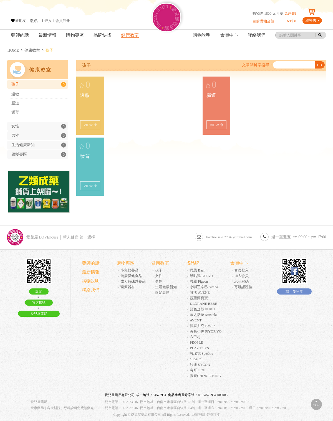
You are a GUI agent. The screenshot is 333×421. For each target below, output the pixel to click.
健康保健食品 (131, 276)
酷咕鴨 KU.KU (201, 276)
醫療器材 (127, 287)
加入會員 (241, 276)
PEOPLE (196, 342)
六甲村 (195, 337)
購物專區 (75, 35)
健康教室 (130, 35)
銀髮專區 (38, 154)
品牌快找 (102, 35)
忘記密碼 (241, 281)
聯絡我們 (257, 35)
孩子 (38, 84)
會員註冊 (63, 21)
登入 (48, 21)
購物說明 (202, 35)
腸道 (15, 103)
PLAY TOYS (199, 348)
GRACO (196, 359)
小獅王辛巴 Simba (204, 287)
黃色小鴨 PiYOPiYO (206, 331)
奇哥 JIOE (197, 370)
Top (316, 405)
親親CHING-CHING (205, 376)
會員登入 (241, 270)
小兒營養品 (129, 270)
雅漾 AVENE (200, 292)
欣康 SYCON (200, 364)
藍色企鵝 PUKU (202, 309)
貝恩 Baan (197, 270)
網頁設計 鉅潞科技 (206, 415)
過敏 (15, 94)
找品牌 (192, 263)
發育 (15, 112)
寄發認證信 (243, 287)
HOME (13, 50)
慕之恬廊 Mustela (203, 315)
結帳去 (312, 20)
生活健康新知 (38, 145)
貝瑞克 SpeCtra (201, 353)
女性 (38, 126)
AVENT (195, 320)
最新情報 (47, 35)
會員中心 (229, 35)
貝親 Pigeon (199, 281)
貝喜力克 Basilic (202, 326)
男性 (38, 135)
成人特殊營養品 (133, 281)
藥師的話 (20, 35)
